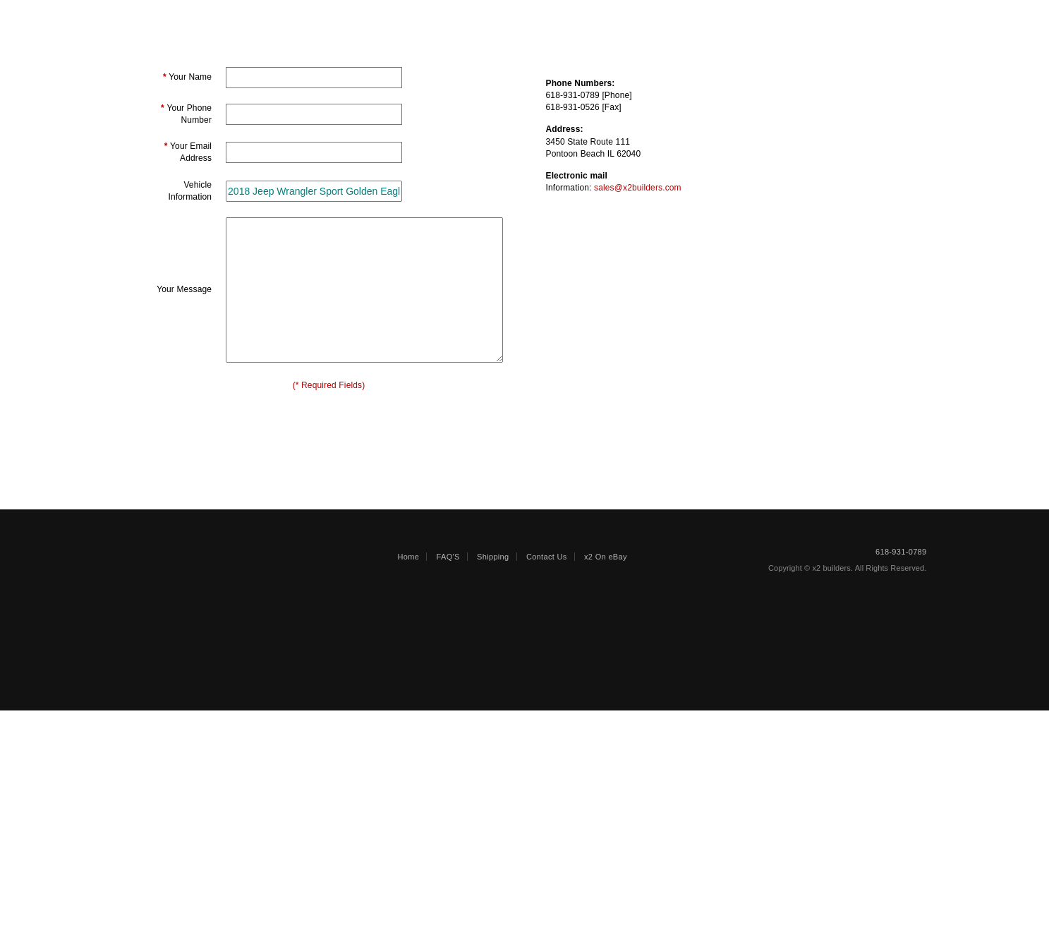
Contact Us (546, 790)
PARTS (424, 19)
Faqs (565, 19)
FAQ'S (448, 790)
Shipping (626, 19)
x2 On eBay (605, 790)
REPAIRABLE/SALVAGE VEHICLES (293, 19)
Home (409, 790)
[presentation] (329, 575)
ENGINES (499, 19)
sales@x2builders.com (637, 366)
